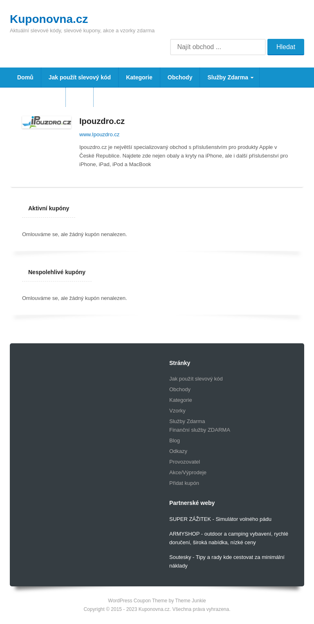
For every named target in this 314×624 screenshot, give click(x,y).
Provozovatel (184, 462)
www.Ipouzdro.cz (99, 134)
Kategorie (139, 77)
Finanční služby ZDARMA (199, 430)
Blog (79, 97)
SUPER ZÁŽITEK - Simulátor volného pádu (220, 519)
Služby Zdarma (227, 80)
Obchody (180, 77)
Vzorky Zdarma (37, 97)
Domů (25, 77)
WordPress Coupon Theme (137, 601)
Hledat (285, 46)
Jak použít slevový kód (80, 77)
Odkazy (178, 451)
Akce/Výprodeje (187, 472)
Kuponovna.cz (49, 19)
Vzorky (177, 411)
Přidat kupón (184, 483)
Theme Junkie (190, 601)
